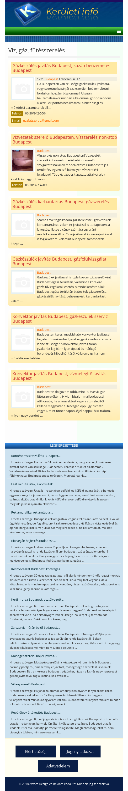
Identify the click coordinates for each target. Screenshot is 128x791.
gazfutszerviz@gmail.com (41, 120)
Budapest (51, 79)
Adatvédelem (58, 766)
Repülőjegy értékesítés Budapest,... (35, 712)
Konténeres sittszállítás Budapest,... (36, 456)
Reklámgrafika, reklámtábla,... (32, 512)
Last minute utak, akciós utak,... (33, 484)
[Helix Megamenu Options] (118, 31)
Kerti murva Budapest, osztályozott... (37, 599)
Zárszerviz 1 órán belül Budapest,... (35, 627)
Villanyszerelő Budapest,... (29, 684)
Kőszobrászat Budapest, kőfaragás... (36, 569)
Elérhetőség (36, 751)
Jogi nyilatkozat (80, 751)
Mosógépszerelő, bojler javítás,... (34, 656)
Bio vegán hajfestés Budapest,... (33, 541)
